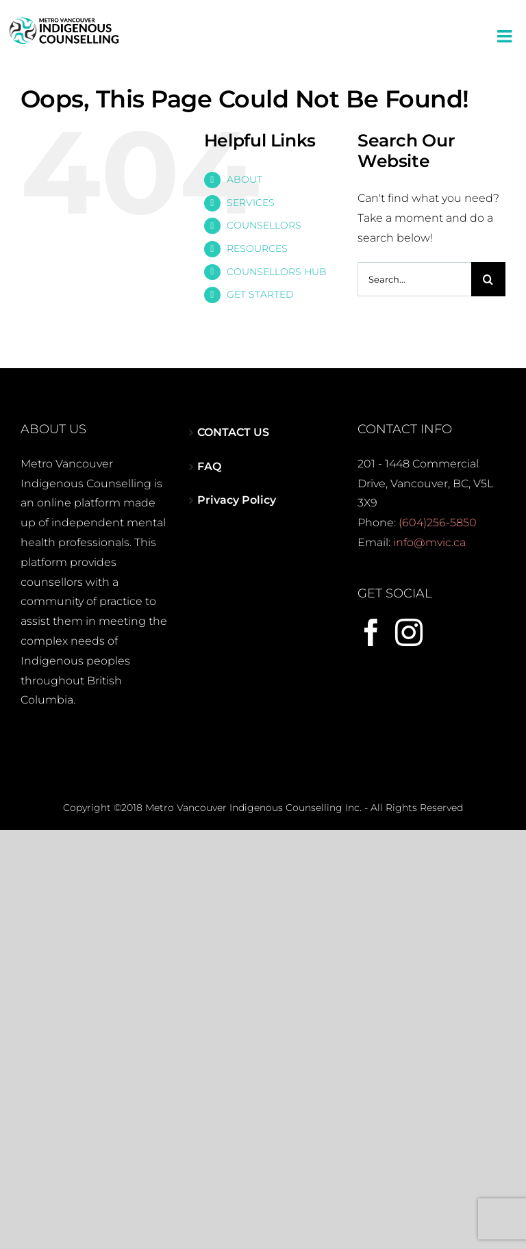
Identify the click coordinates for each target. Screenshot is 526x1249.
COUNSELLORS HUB (277, 272)
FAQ (209, 466)
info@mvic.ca (429, 542)
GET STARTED (260, 294)
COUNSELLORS (264, 225)
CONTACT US (233, 432)
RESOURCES (257, 248)
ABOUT (244, 179)
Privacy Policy (236, 499)
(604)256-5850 (438, 522)
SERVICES (251, 202)
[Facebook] (371, 632)
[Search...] (414, 279)
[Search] (488, 279)
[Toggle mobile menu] (505, 35)
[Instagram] (409, 632)
